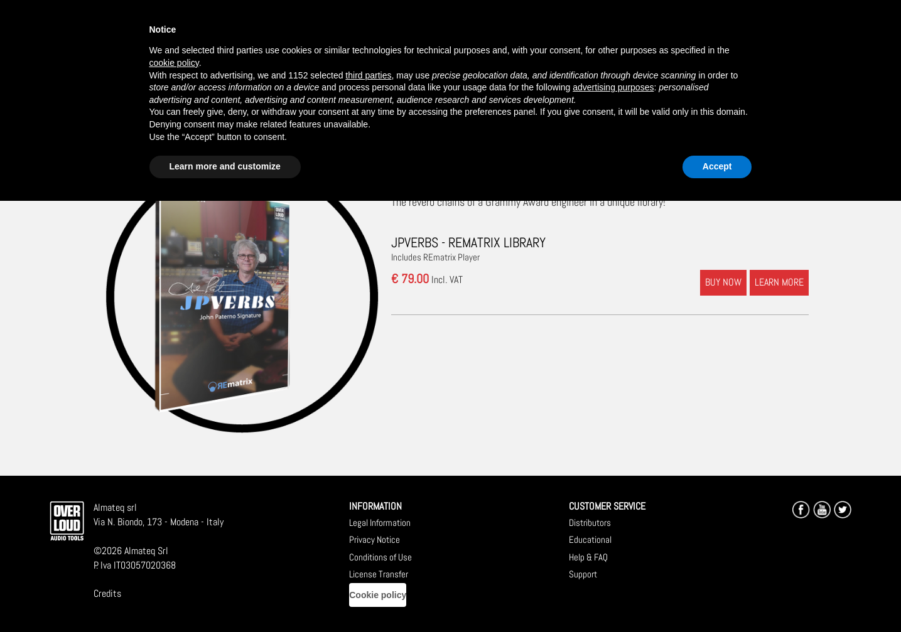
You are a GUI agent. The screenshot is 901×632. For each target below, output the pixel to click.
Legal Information (380, 522)
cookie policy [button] (174, 63)
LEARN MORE (779, 282)
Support (583, 574)
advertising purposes (613, 87)
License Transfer (378, 574)
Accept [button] (717, 166)
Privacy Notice (374, 539)
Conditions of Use (380, 557)
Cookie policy (377, 595)
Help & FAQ (588, 557)
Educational (590, 539)
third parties (368, 75)
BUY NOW (723, 282)
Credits (107, 593)
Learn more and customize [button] (225, 166)
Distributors (590, 522)
